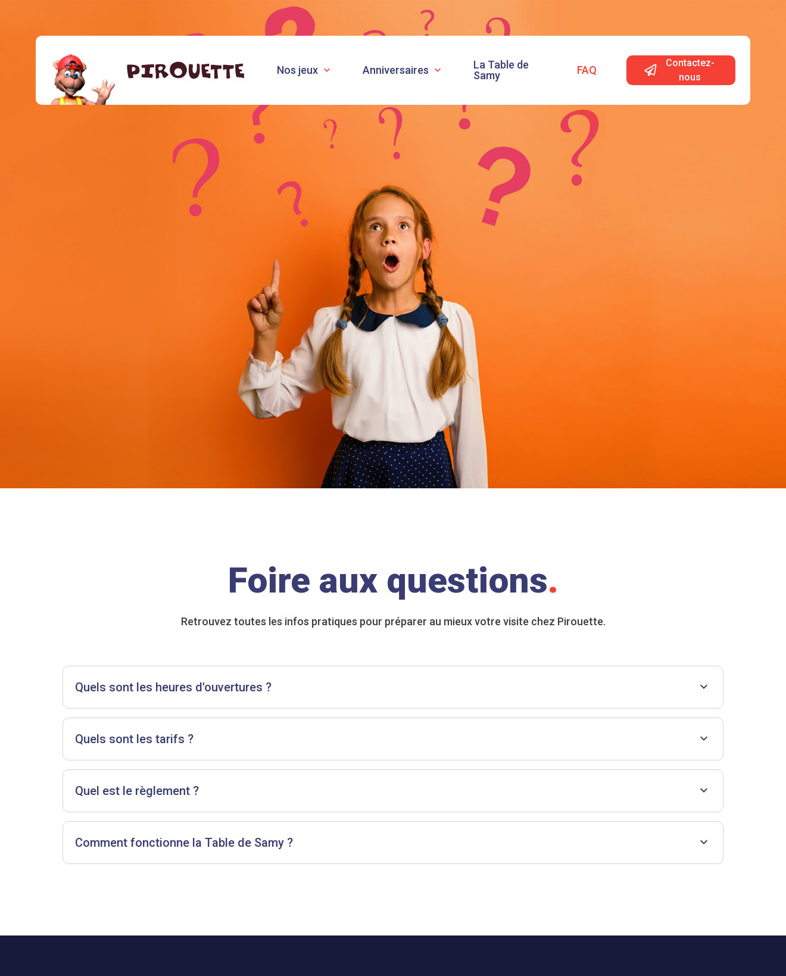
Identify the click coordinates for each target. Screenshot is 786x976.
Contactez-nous (679, 70)
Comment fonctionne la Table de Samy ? (393, 842)
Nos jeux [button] (305, 70)
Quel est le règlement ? (393, 790)
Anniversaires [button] (403, 70)
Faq (587, 70)
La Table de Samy (501, 70)
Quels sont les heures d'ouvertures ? (393, 686)
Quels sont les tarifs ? (393, 738)
